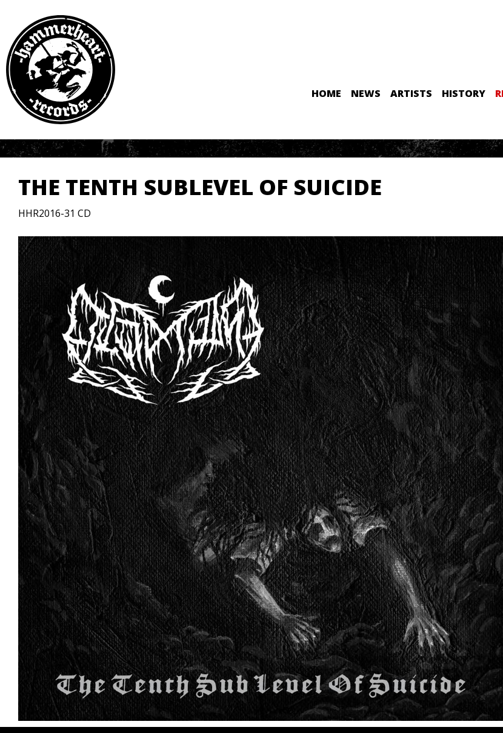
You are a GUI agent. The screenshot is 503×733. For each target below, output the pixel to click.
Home (326, 93)
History (463, 93)
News (366, 93)
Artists (411, 93)
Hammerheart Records (60, 69)
